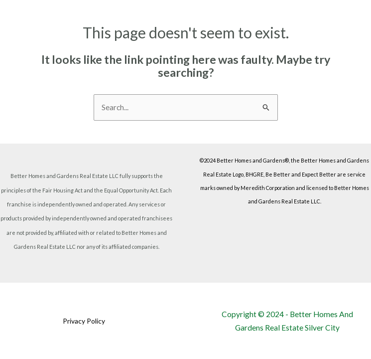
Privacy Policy (84, 321)
